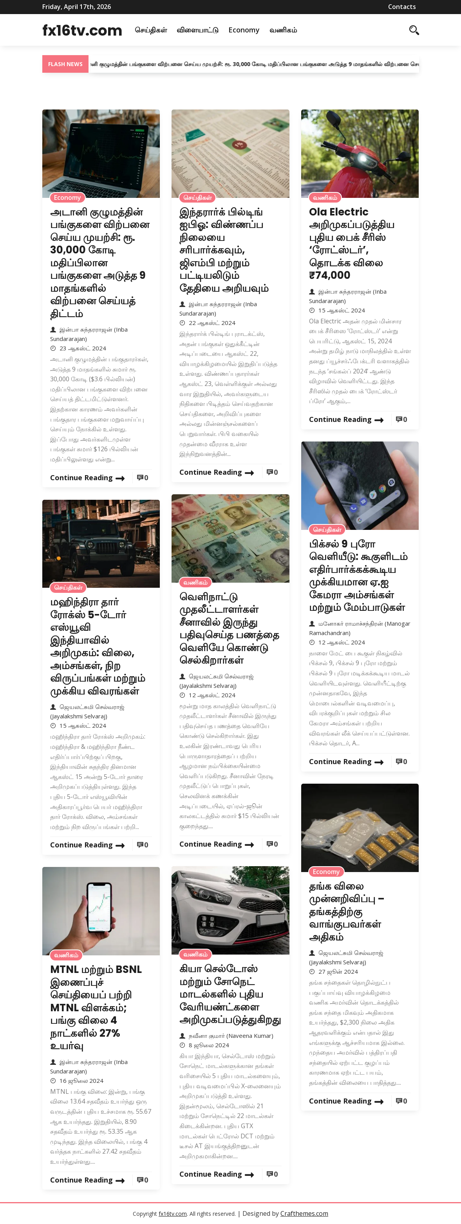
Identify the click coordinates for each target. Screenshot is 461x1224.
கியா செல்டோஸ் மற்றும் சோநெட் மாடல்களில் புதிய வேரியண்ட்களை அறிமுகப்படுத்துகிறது (230, 994)
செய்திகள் (166, 29)
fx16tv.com (89, 29)
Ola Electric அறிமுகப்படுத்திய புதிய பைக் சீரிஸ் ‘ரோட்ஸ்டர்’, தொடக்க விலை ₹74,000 (351, 244)
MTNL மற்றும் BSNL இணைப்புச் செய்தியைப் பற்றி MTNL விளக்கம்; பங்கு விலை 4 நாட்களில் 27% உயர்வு (96, 1007)
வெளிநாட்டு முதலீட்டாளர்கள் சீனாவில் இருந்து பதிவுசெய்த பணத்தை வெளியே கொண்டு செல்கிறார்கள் (229, 629)
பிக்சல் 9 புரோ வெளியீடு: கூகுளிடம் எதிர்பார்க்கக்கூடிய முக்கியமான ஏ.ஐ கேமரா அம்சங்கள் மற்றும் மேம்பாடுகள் (358, 576)
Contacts (402, 6)
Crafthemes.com (304, 1213)
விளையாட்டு (212, 29)
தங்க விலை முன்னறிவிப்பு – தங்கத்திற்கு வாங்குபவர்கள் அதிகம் (347, 911)
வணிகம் (298, 29)
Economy (259, 29)
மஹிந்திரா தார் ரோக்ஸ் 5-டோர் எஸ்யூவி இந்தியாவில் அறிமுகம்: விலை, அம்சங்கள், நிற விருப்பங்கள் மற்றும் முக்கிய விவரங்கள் (97, 646)
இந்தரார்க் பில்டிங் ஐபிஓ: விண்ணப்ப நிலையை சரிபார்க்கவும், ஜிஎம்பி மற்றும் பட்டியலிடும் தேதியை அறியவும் (224, 250)
